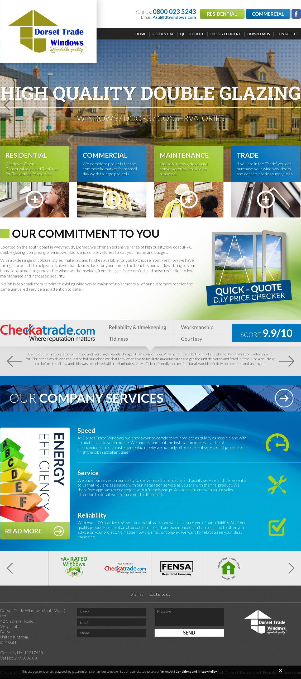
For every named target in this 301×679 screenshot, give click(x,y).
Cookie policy (159, 594)
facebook (296, 14)
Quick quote (192, 34)
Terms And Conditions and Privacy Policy (188, 671)
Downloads (258, 34)
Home (141, 34)
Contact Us (287, 34)
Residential (222, 14)
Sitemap (137, 594)
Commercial (268, 14)
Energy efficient (226, 34)
